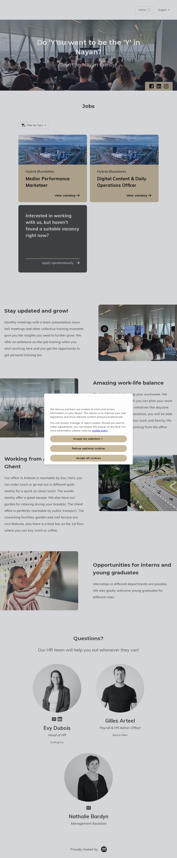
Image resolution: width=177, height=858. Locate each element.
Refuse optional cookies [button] (88, 448)
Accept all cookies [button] (88, 458)
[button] (88, 438)
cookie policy (100, 430)
